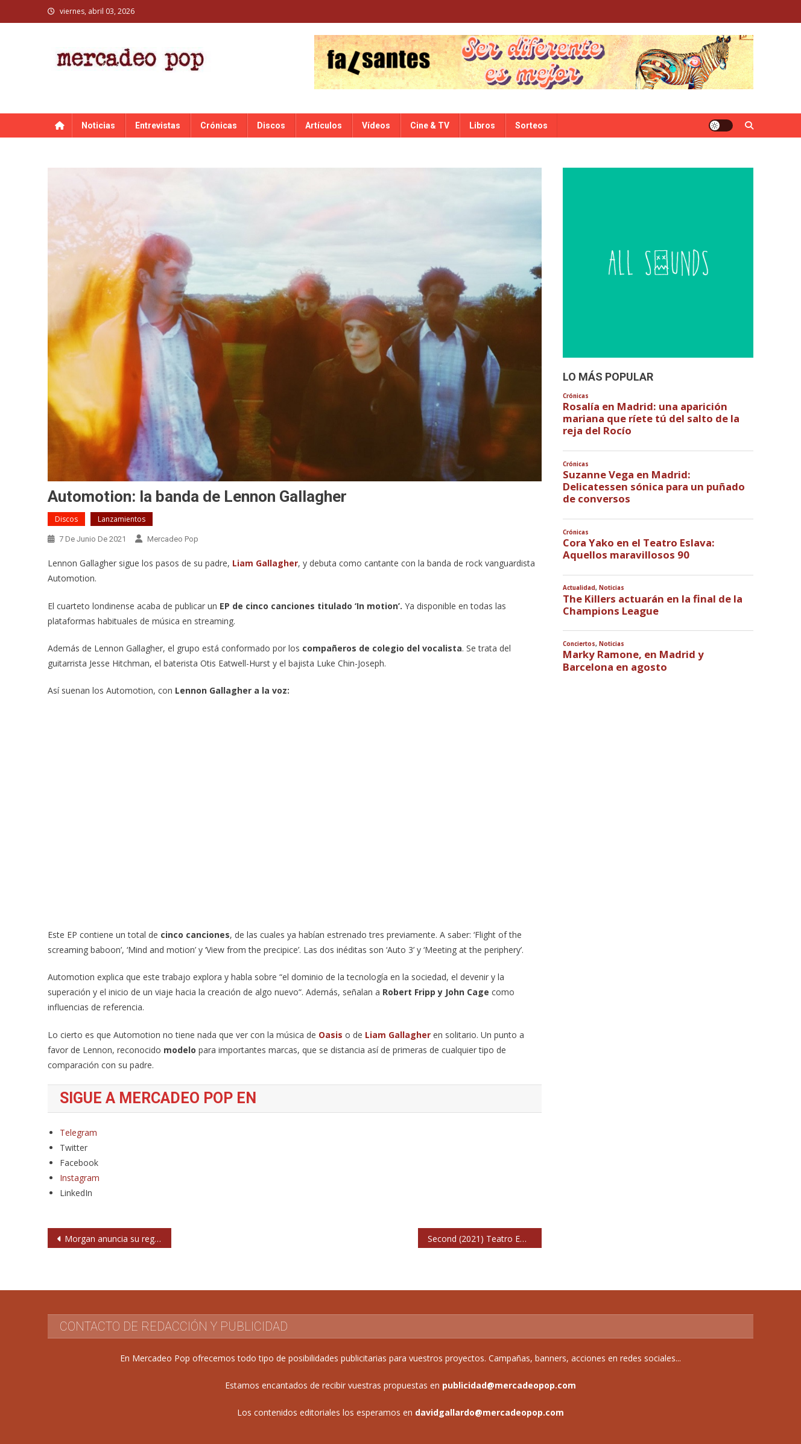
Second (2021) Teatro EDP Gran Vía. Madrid (485, 1238)
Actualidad (579, 588)
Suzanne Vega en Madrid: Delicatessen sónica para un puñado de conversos (654, 487)
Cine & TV (429, 125)
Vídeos (376, 125)
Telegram (78, 1132)
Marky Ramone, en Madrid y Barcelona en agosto (633, 660)
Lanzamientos (121, 519)
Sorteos (531, 125)
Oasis (331, 1034)
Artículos (323, 125)
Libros (482, 125)
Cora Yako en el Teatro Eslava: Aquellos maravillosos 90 (639, 549)
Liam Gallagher (265, 563)
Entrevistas (157, 125)
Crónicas (218, 125)
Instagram (80, 1177)
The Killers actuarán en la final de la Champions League (652, 605)
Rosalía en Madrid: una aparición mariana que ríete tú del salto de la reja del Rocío (651, 419)
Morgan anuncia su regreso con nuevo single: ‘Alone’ (118, 1238)
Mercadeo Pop (172, 538)
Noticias (98, 125)
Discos (271, 125)
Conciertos (579, 644)
